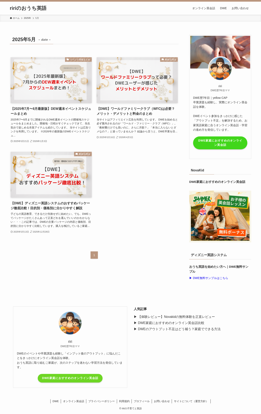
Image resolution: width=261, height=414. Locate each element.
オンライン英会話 (73, 401)
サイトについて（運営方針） (191, 401)
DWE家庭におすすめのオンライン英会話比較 (171, 323)
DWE (56, 401)
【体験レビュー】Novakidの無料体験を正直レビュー (176, 316)
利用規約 (124, 401)
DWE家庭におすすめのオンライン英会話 (220, 142)
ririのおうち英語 (28, 8)
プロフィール (142, 401)
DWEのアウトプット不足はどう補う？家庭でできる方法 (179, 329)
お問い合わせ (162, 401)
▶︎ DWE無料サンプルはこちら (208, 278)
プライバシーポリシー (101, 401)
